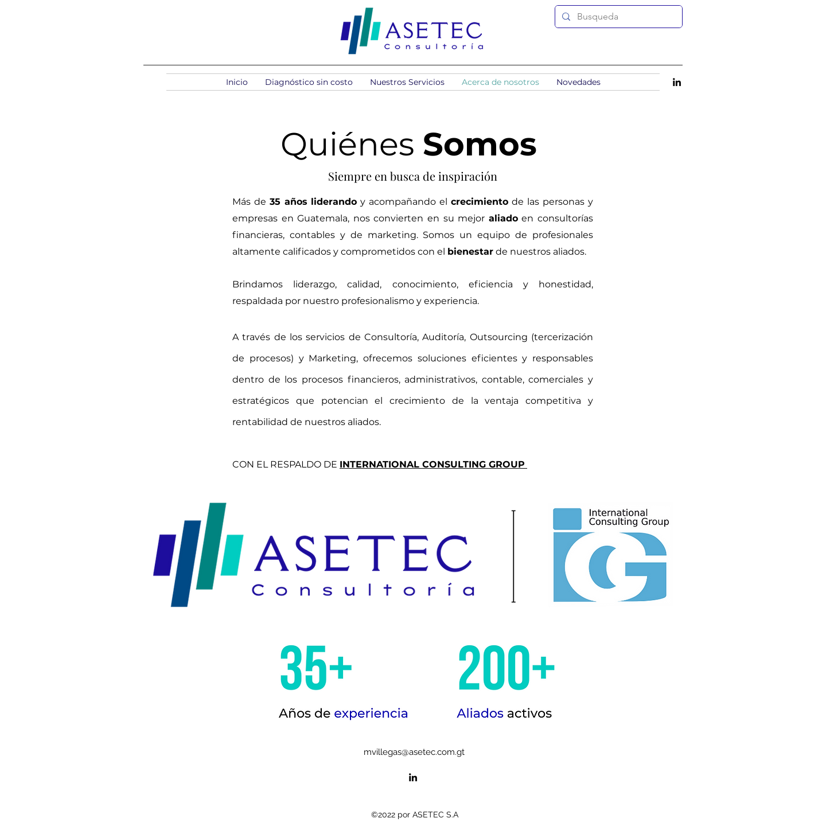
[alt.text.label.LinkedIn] (677, 82)
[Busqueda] (617, 17)
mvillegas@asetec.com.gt (414, 752)
